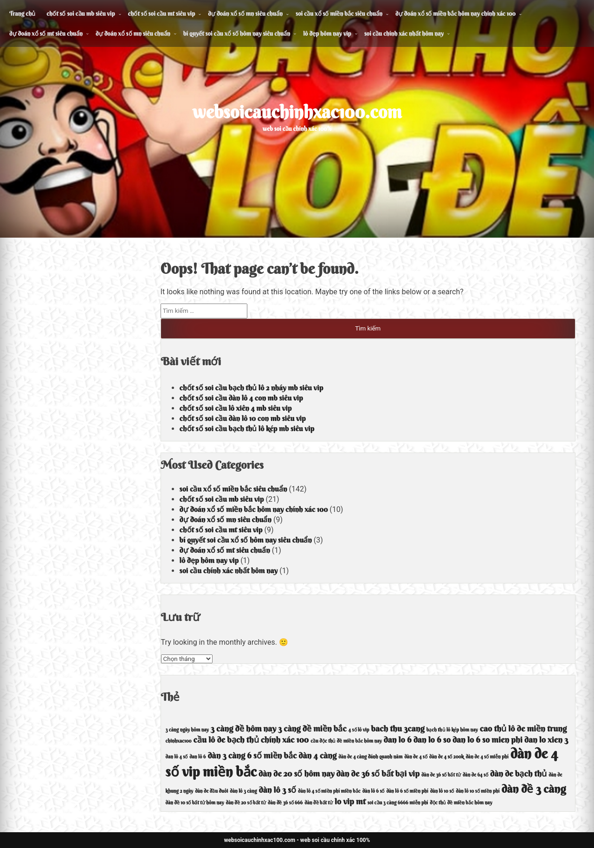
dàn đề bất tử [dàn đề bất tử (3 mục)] (318, 803)
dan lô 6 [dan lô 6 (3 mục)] (197, 757)
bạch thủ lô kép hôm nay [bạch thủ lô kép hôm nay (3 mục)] (452, 730)
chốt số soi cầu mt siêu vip (161, 13)
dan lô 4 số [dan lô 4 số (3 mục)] (177, 757)
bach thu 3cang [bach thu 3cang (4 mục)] (398, 728)
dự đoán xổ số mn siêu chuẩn (245, 13)
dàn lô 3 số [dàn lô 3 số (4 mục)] (278, 789)
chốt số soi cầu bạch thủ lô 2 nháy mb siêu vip (251, 387)
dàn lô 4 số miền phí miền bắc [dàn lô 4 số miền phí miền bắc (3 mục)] (329, 791)
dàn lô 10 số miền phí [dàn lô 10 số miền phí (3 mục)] (477, 791)
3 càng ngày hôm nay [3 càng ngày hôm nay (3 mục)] (187, 730)
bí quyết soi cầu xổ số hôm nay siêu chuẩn (237, 33)
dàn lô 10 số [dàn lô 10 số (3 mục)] (442, 791)
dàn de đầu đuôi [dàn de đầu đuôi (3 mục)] (211, 791)
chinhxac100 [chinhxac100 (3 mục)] (179, 741)
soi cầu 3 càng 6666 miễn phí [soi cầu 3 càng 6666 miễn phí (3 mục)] (398, 803)
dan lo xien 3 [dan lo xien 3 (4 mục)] (546, 739)
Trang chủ (22, 13)
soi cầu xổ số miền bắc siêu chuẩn (339, 13)
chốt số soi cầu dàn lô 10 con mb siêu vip (243, 418)
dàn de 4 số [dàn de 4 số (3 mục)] (415, 757)
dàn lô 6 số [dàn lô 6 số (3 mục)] (373, 791)
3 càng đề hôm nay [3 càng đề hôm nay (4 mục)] (243, 728)
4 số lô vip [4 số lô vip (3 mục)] (359, 730)
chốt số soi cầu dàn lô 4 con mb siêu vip (241, 397)
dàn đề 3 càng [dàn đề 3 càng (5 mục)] (533, 789)
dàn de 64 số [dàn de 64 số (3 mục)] (475, 775)
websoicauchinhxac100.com (297, 112)
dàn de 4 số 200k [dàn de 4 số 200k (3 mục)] (446, 757)
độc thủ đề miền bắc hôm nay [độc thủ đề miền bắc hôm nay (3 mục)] (461, 803)
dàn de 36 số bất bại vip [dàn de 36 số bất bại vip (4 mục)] (378, 773)
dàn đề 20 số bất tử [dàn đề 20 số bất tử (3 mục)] (246, 803)
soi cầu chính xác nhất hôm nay (404, 33)
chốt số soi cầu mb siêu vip (80, 13)
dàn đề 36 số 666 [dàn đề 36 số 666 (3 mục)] (285, 803)
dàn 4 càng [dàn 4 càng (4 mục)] (317, 755)
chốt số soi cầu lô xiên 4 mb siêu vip (236, 408)
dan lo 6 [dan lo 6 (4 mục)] (398, 739)
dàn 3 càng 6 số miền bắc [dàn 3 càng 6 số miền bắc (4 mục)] (252, 755)
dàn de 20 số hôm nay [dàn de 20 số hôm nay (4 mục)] (296, 773)
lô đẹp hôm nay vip (327, 33)
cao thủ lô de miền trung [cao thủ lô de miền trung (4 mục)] (523, 728)
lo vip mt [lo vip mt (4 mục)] (350, 801)
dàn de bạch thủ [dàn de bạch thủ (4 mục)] (518, 773)
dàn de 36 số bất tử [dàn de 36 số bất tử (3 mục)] (441, 775)
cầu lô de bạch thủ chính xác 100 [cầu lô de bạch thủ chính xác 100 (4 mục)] (251, 739)
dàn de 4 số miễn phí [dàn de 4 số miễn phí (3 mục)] (487, 757)
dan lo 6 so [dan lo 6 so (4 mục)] (432, 739)
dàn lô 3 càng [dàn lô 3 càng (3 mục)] (243, 791)
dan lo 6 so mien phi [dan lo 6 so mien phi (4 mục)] (487, 739)
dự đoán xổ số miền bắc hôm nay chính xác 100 (455, 13)
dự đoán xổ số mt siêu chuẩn (46, 33)
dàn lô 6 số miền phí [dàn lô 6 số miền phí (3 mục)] (407, 791)
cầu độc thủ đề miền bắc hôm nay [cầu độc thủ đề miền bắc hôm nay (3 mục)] (345, 741)
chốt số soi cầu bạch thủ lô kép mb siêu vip (247, 428)
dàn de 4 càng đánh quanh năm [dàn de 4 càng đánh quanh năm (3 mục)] (370, 757)
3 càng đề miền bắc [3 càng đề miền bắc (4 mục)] (312, 728)
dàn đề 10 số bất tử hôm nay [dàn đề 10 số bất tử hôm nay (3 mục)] (195, 803)
